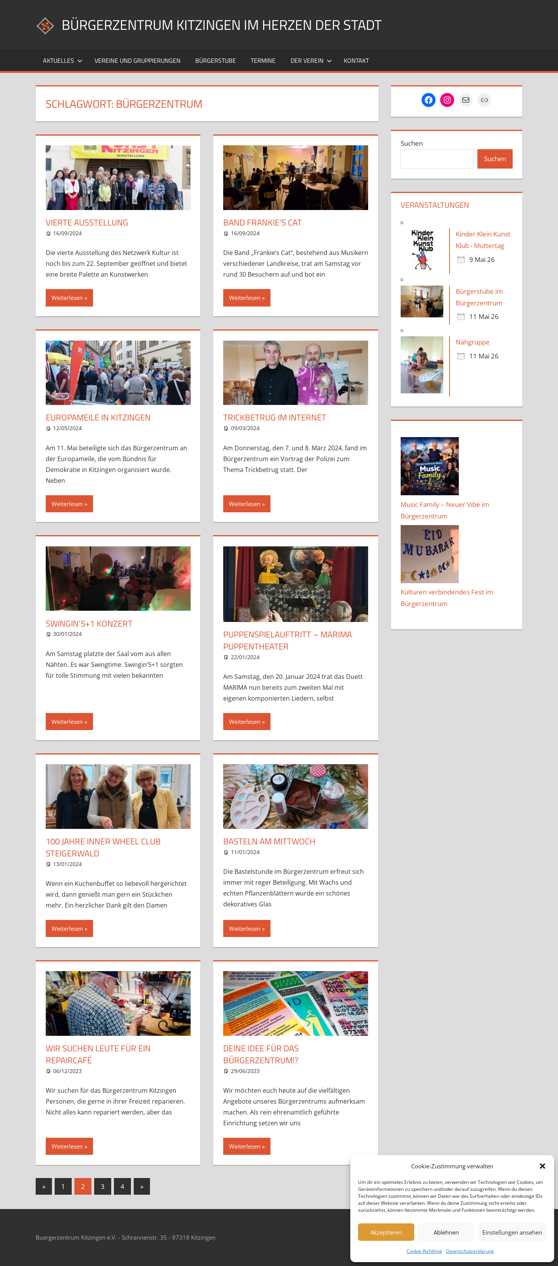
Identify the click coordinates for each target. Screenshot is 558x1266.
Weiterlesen (67, 297)
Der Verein (311, 60)
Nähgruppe (473, 342)
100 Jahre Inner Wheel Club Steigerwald (103, 847)
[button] (542, 1166)
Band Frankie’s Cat (262, 222)
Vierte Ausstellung (87, 222)
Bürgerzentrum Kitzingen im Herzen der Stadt (222, 24)
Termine (263, 60)
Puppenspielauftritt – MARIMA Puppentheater (287, 640)
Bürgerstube (215, 60)
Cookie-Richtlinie (424, 1251)
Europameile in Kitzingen (98, 417)
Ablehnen (446, 1232)
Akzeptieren (386, 1232)
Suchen (412, 143)
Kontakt (356, 60)
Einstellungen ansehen (512, 1232)
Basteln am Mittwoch (269, 841)
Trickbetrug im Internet (274, 417)
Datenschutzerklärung (470, 1251)
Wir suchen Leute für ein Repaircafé (98, 1054)
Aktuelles (63, 60)
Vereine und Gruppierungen (138, 60)
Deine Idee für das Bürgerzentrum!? (261, 1054)
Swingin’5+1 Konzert (89, 623)
